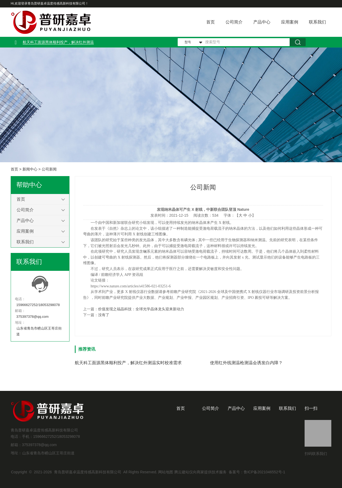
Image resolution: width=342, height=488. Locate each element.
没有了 (103, 315)
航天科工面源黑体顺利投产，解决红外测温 (58, 42)
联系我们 (317, 22)
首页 (210, 22)
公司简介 (234, 22)
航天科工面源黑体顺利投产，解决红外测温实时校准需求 (128, 362)
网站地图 (165, 472)
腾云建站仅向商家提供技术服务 (200, 472)
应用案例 (289, 22)
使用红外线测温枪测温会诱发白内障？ (246, 362)
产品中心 (261, 22)
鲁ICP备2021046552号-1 (264, 472)
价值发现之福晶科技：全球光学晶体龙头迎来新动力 (141, 309)
